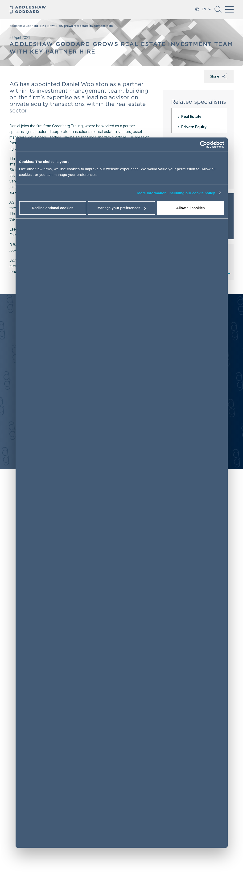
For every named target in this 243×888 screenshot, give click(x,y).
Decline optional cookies (52, 208)
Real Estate (191, 116)
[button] (218, 11)
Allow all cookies (190, 208)
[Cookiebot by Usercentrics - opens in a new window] (203, 144)
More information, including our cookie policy (176, 193)
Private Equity (193, 126)
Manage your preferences (121, 208)
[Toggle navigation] (229, 9)
